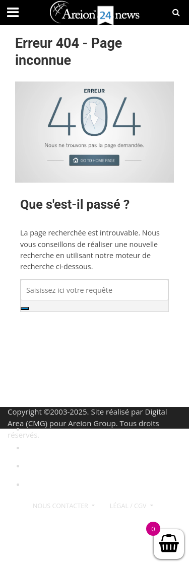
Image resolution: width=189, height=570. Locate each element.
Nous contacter (60, 506)
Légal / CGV (128, 506)
